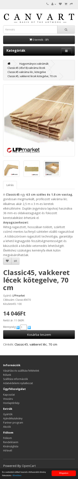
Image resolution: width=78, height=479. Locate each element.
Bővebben (17, 475)
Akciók (7, 427)
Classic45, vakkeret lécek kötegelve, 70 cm (32, 76)
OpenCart (29, 466)
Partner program (13, 422)
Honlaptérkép (11, 403)
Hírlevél (7, 450)
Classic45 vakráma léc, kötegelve (26, 72)
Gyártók (7, 414)
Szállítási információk (15, 379)
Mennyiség (9, 327)
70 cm (52, 344)
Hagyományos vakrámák (33, 63)
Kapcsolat (9, 394)
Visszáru (8, 399)
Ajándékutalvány (12, 418)
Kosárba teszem (39, 334)
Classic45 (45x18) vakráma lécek (26, 68)
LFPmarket (18, 295)
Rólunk (7, 375)
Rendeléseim (10, 442)
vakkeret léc (38, 344)
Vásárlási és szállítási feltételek (21, 370)
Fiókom (7, 438)
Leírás (10, 185)
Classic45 (21, 344)
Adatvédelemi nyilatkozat (18, 383)
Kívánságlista (10, 446)
